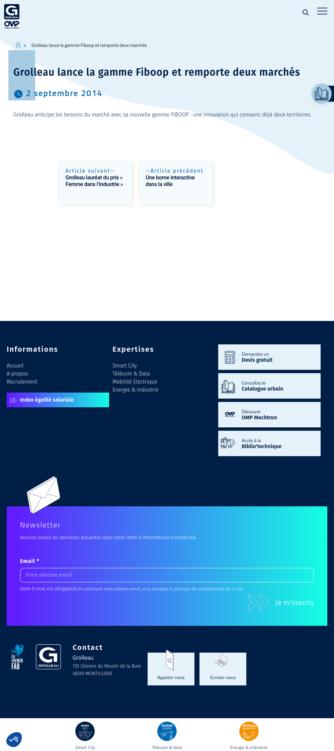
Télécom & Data (131, 373)
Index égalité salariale (47, 400)
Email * (29, 561)
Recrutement (22, 382)
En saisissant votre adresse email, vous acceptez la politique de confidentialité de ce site (160, 588)
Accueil (15, 365)
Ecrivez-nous (223, 677)
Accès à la (278, 443)
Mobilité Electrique (134, 382)
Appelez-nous (170, 677)
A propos (17, 373)
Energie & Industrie (135, 390)
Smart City (124, 365)
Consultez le (278, 385)
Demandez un (278, 356)
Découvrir (278, 414)
